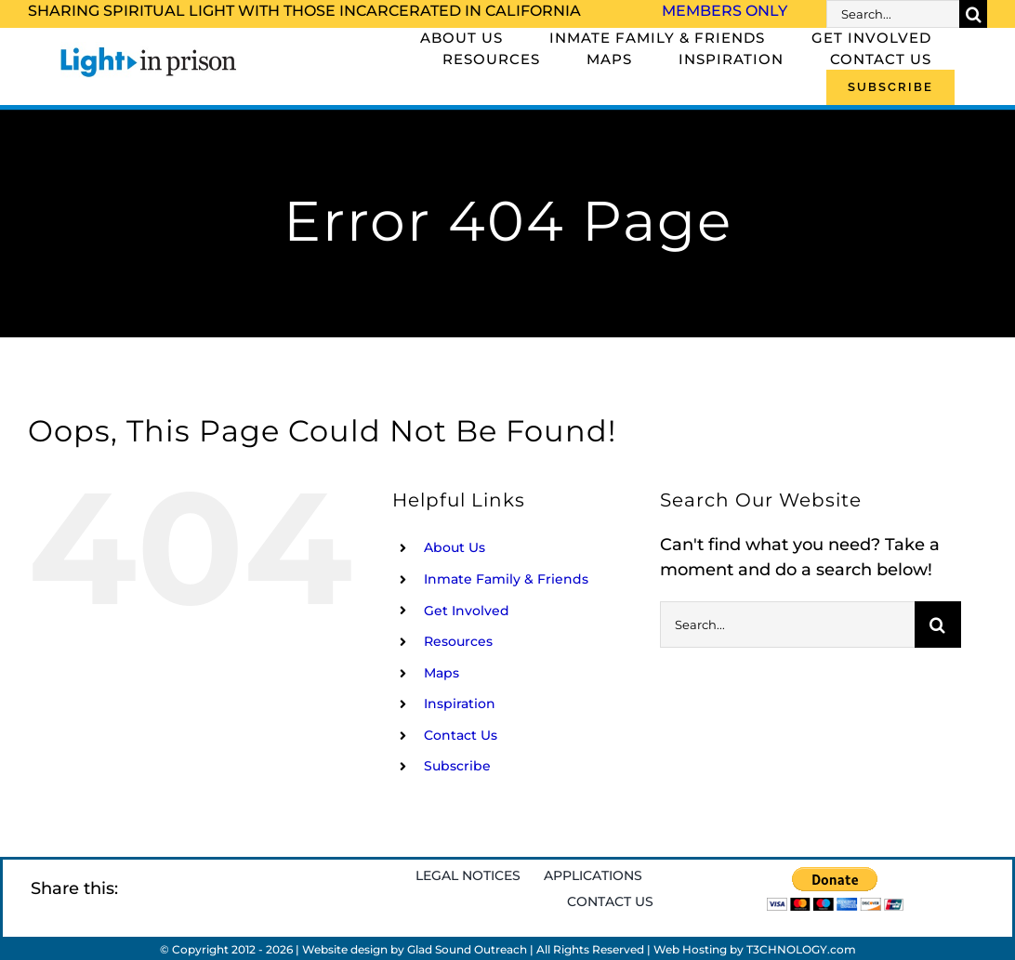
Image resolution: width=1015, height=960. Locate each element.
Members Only (724, 11)
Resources (458, 641)
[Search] (973, 14)
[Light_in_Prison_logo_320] (148, 50)
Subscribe (457, 765)
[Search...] (892, 14)
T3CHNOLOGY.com (801, 949)
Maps (441, 672)
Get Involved (466, 610)
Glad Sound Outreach (467, 949)
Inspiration (459, 703)
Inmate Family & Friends (506, 579)
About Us (454, 547)
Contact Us (460, 735)
